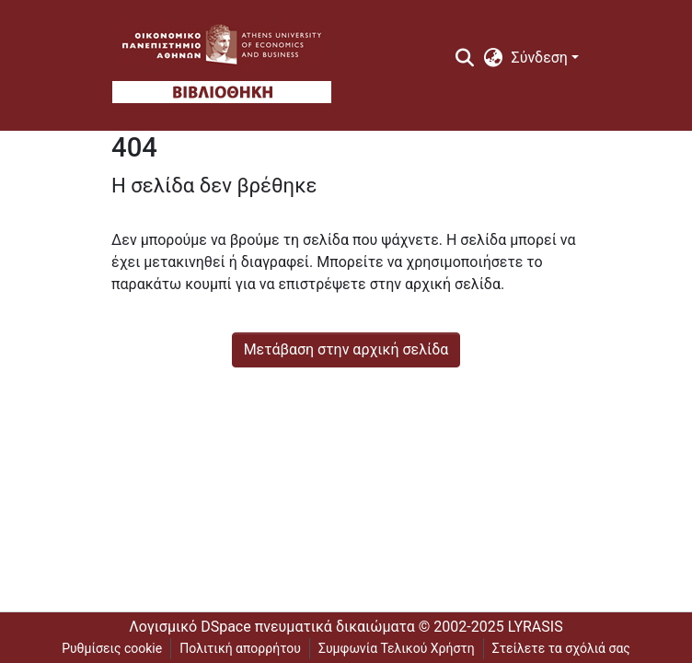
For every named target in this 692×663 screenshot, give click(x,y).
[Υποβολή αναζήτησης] (465, 58)
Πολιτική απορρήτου (240, 648)
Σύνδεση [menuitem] (540, 57)
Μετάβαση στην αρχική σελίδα (346, 349)
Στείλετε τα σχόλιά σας (561, 648)
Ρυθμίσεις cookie (112, 648)
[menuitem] (492, 58)
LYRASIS (535, 626)
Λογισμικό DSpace (189, 626)
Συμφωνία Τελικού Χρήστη (396, 648)
